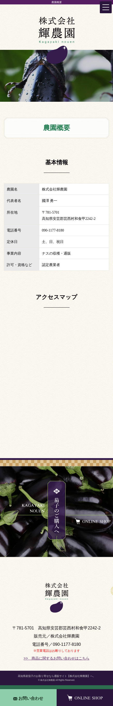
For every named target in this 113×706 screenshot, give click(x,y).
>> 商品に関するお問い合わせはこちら (56, 658)
